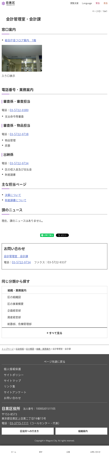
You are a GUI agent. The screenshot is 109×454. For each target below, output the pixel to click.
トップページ (8, 349)
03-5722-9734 (19, 163)
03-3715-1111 (19, 423)
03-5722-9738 (19, 134)
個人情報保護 (12, 369)
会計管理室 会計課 (16, 256)
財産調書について (15, 200)
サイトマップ (12, 380)
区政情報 (20, 349)
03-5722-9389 (19, 110)
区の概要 (30, 349)
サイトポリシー (14, 375)
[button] (73, 3)
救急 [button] (106, 3)
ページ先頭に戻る (54, 361)
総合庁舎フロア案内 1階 (20, 40)
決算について (13, 195)
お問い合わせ (12, 398)
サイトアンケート (15, 392)
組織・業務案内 (43, 349)
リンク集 (9, 386)
